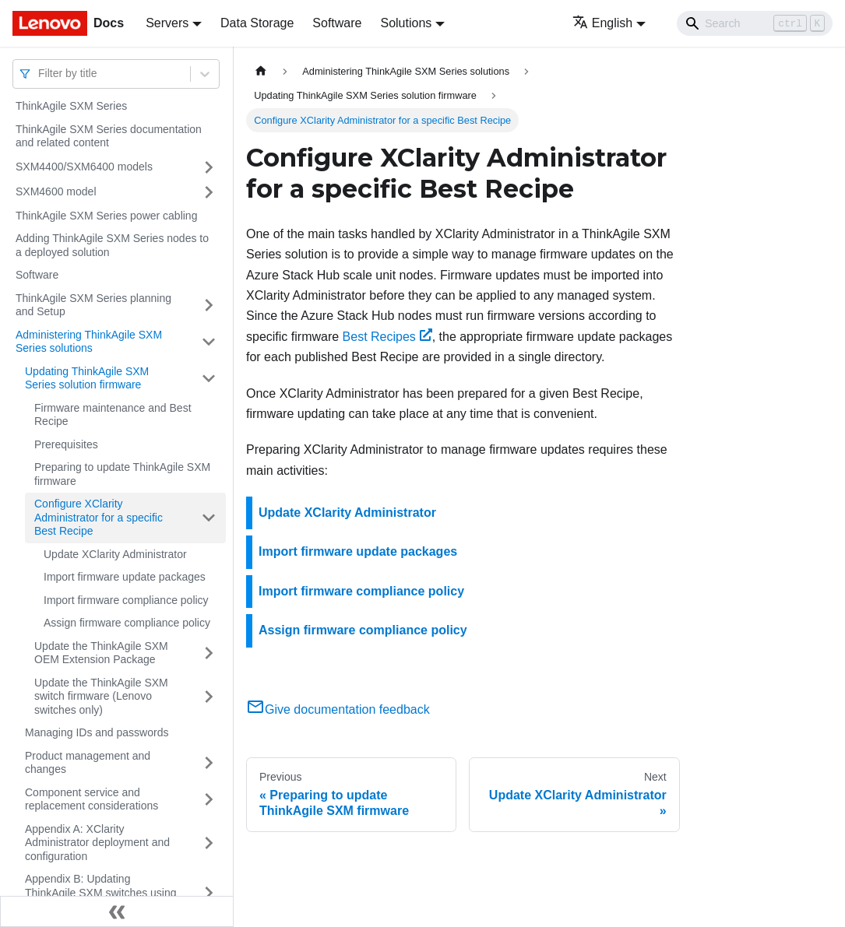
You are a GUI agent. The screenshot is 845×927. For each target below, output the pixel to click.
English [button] (602, 23)
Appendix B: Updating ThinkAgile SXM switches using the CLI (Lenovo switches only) (101, 892)
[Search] (755, 23)
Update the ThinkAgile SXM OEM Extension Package (101, 653)
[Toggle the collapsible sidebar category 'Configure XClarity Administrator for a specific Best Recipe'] (209, 518)
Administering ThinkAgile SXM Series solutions (89, 341)
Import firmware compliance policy (126, 600)
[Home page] (261, 71)
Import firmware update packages (125, 577)
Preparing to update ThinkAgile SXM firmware (122, 474)
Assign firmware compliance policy (127, 622)
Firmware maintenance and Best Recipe (113, 415)
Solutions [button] (405, 23)
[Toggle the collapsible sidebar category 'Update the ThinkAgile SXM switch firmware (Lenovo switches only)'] (209, 697)
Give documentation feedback (338, 709)
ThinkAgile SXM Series (71, 106)
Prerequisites (66, 444)
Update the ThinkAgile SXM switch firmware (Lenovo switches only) (101, 696)
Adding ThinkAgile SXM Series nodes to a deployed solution (112, 245)
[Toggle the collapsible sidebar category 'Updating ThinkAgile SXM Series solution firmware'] (209, 378)
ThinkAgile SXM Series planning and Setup (93, 305)
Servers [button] (167, 23)
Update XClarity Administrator (115, 554)
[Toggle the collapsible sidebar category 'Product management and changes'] (209, 763)
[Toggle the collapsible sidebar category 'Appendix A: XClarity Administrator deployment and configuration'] (209, 843)
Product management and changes (87, 763)
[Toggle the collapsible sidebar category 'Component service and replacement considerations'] (209, 799)
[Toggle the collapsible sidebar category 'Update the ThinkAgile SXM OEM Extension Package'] (209, 653)
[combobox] (39, 74)
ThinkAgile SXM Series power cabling (106, 215)
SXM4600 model (56, 191)
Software (336, 23)
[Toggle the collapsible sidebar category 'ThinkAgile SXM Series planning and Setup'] (209, 305)
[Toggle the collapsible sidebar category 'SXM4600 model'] (209, 192)
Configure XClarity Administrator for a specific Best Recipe (98, 517)
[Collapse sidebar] (117, 911)
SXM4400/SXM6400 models (84, 166)
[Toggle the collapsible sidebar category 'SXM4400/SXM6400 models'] (209, 167)
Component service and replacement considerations (91, 799)
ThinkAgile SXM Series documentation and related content (109, 136)
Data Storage (257, 23)
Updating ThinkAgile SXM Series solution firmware (87, 378)
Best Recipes (387, 336)
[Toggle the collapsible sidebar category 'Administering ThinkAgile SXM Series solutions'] (209, 342)
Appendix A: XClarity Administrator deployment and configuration (97, 842)
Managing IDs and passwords (96, 732)
